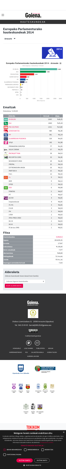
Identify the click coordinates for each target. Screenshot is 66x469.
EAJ (10, 123)
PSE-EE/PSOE (14, 127)
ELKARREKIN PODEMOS (17, 138)
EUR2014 (59, 237)
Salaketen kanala (37, 352)
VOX (10, 187)
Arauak (50, 348)
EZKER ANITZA (14, 131)
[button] (33, 445)
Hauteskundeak (33, 21)
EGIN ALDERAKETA (14, 286)
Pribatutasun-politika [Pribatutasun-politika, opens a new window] (46, 442)
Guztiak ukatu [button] (42, 460)
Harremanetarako (15, 352)
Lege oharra (28, 348)
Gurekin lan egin (33, 356)
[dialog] (33, 449)
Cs (9, 177)
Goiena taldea (52, 352)
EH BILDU (12, 119)
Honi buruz (17, 348)
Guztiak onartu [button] (24, 460)
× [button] (63, 432)
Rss (26, 352)
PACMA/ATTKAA (14, 153)
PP (10, 135)
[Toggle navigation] (3, 15)
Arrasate (9, 38)
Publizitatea (40, 348)
